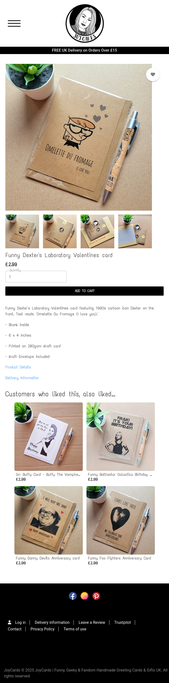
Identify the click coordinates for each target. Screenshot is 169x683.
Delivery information (52, 622)
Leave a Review (92, 622)
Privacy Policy (43, 629)
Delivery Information (22, 378)
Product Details (18, 367)
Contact (14, 629)
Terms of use (74, 629)
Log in (20, 622)
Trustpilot (122, 622)
